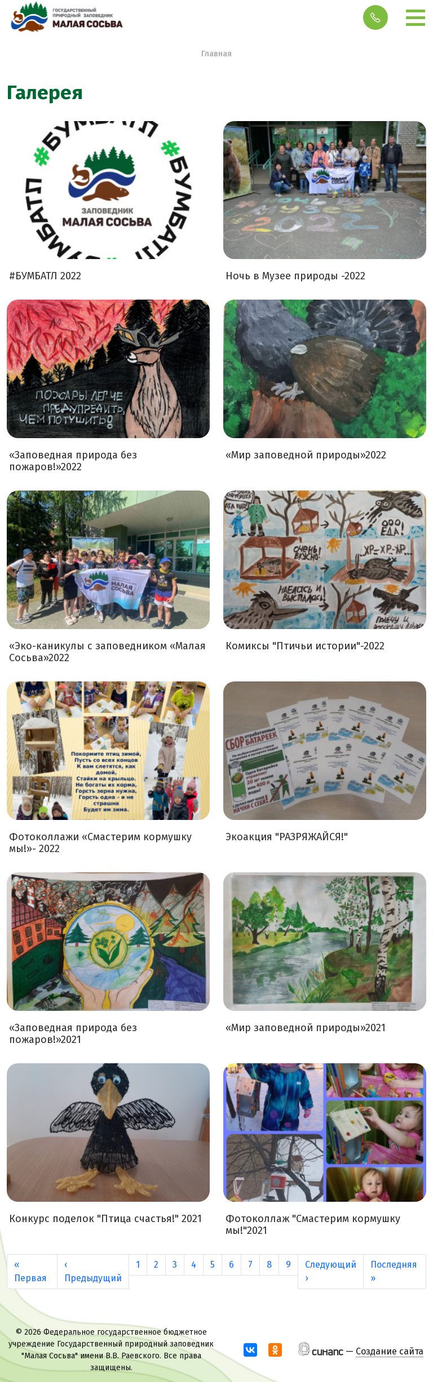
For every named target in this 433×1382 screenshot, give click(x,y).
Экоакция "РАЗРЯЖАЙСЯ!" (287, 837)
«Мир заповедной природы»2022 (306, 455)
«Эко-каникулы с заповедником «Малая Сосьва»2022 (107, 652)
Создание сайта (389, 1351)
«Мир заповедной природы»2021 (306, 1028)
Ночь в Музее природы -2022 (295, 276)
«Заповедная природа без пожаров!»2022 (73, 461)
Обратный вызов (375, 17)
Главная (216, 54)
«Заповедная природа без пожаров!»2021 (73, 1034)
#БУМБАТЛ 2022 (45, 276)
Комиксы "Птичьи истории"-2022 (305, 646)
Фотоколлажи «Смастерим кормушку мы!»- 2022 (100, 843)
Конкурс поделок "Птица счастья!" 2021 (105, 1219)
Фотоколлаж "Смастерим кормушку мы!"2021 (313, 1225)
